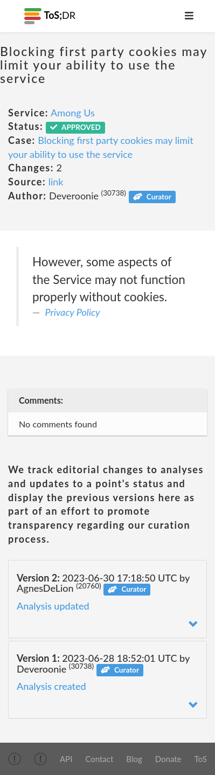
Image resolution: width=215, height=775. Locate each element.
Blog (134, 759)
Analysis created (51, 686)
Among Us (73, 113)
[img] (14, 758)
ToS (201, 759)
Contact (99, 759)
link (56, 182)
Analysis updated (53, 606)
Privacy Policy (72, 312)
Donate (168, 759)
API (66, 759)
